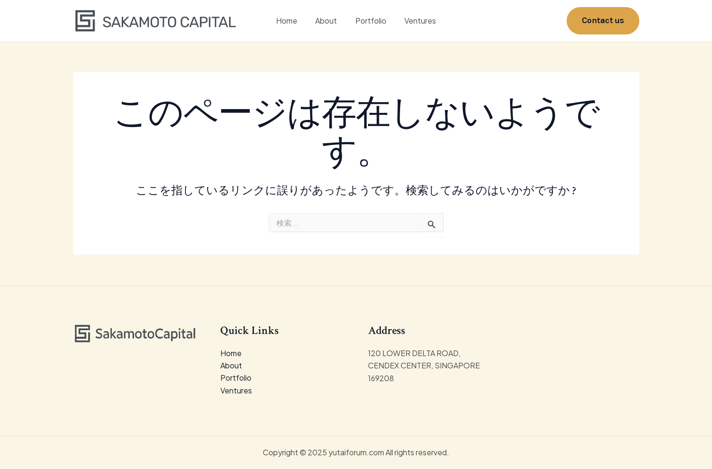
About (328, 21)
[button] (603, 21)
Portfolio (369, 21)
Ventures (416, 21)
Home (291, 21)
